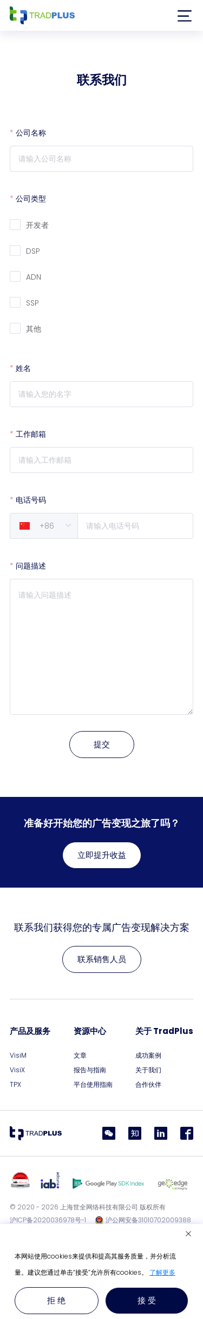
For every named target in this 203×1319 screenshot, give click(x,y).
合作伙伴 (148, 1084)
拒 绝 (56, 1300)
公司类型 (31, 198)
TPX (15, 1084)
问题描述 (31, 565)
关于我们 (148, 1069)
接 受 (146, 1300)
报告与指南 (90, 1069)
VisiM (18, 1055)
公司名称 (31, 132)
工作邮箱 (31, 434)
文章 (80, 1055)
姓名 (23, 368)
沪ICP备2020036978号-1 (48, 1220)
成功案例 (148, 1055)
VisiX (17, 1069)
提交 (102, 744)
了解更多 (162, 1272)
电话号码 (31, 500)
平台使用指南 (93, 1084)
